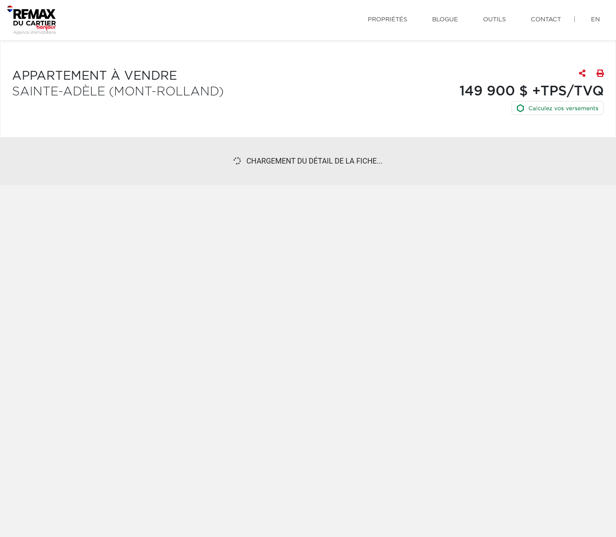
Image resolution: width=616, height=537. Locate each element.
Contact (546, 20)
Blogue (445, 20)
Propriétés (387, 20)
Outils (494, 20)
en (595, 20)
